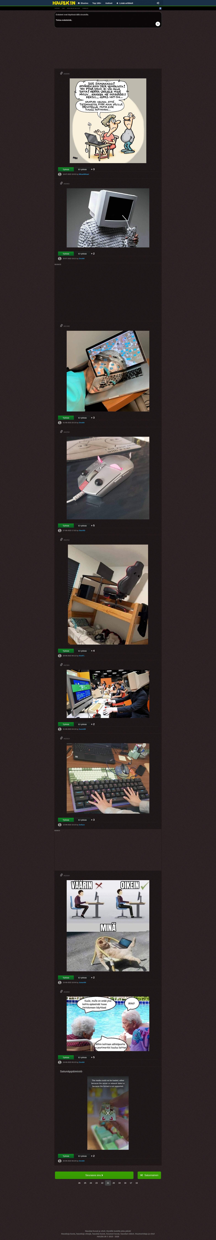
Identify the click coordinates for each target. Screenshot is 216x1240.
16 (137, 1183)
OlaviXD (82, 530)
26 (79, 1183)
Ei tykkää (82, 169)
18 (125, 1183)
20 (114, 1183)
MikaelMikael (84, 174)
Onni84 (81, 259)
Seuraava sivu (94, 1175)
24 (91, 1183)
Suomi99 (82, 729)
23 (96, 1183)
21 (108, 1183)
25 (85, 1183)
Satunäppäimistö (71, 1071)
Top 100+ (96, 3)
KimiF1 (81, 656)
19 (119, 1183)
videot (85, 8)
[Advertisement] (108, 49)
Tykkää (66, 169)
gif (63, 8)
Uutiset (108, 3)
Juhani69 (82, 982)
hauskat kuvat (73, 8)
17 (131, 1183)
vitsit (57, 8)
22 (102, 1183)
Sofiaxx (82, 825)
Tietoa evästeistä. (64, 20)
